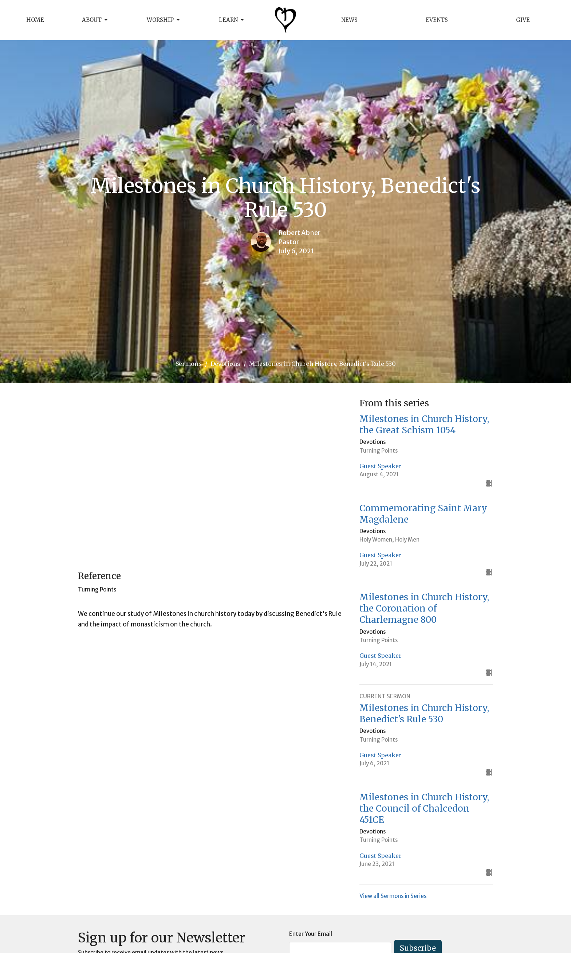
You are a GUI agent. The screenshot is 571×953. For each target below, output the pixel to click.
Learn (232, 20)
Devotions (225, 363)
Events (437, 19)
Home (35, 19)
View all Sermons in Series (392, 896)
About (95, 20)
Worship (164, 20)
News (349, 19)
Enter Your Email (310, 933)
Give (523, 19)
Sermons (189, 363)
